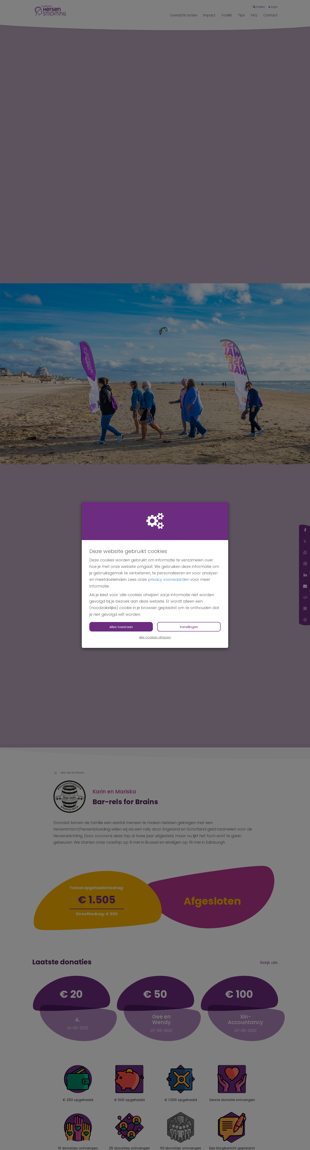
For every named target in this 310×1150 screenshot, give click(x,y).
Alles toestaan (121, 627)
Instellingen (189, 627)
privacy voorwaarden (168, 579)
